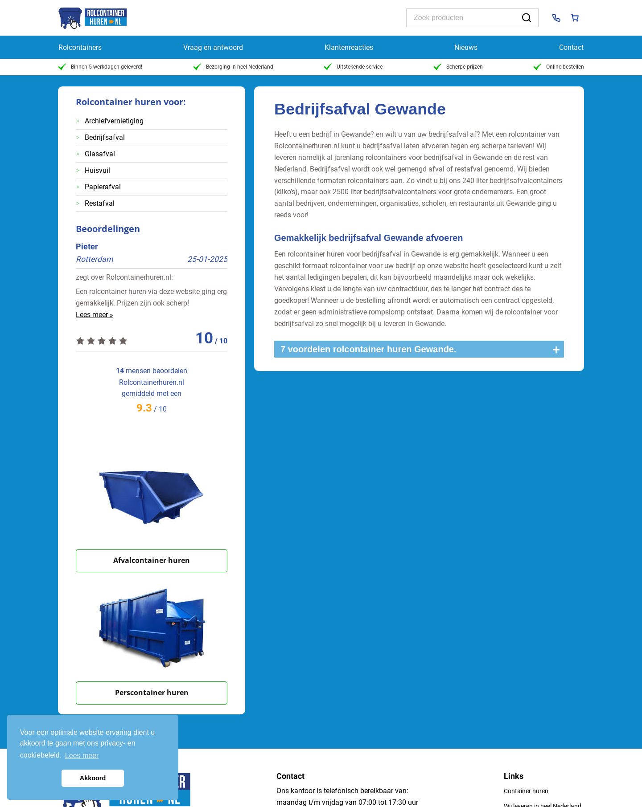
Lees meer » (94, 314)
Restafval (100, 203)
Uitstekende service (353, 67)
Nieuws (465, 47)
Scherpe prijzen (458, 67)
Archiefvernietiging (114, 121)
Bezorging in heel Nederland (233, 67)
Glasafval (100, 154)
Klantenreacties (349, 47)
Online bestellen (558, 67)
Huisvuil (97, 170)
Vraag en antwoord (213, 47)
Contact (571, 47)
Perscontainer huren (152, 692)
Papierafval (103, 187)
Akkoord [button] (93, 778)
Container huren (526, 791)
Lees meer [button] (82, 755)
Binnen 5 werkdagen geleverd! (100, 67)
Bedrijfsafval (105, 137)
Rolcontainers (80, 47)
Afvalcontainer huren (151, 560)
